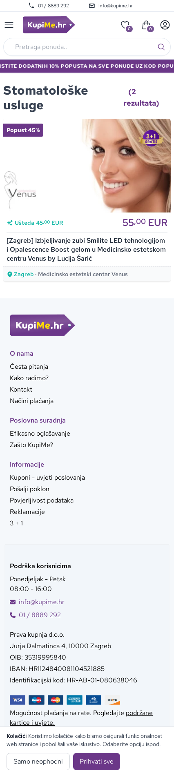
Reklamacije (27, 511)
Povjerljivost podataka (42, 500)
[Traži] (161, 47)
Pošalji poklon (29, 489)
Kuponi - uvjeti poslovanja (47, 477)
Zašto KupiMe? (31, 445)
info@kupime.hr (111, 5)
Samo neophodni (38, 761)
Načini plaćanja (32, 400)
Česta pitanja (29, 366)
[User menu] (165, 25)
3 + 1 (16, 523)
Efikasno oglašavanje (40, 433)
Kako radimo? (29, 378)
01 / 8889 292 (48, 5)
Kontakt (21, 389)
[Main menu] (9, 25)
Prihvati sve (97, 761)
